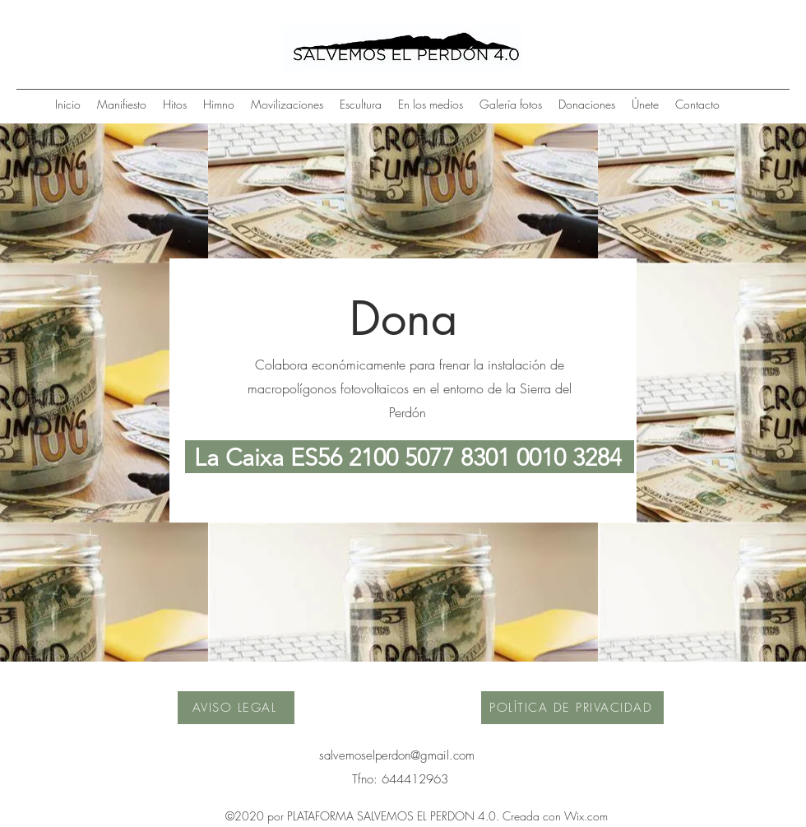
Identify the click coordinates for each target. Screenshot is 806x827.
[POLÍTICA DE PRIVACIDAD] (572, 707)
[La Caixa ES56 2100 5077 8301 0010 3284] (409, 456)
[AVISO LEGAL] (236, 707)
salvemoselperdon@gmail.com (397, 755)
